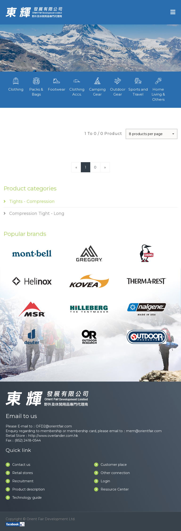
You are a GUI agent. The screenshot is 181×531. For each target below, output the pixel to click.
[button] (151, 134)
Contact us (18, 465)
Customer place (110, 465)
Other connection (112, 473)
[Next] (105, 167)
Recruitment (19, 481)
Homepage (69, 48)
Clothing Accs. (77, 86)
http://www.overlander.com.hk (53, 436)
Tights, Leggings (118, 48)
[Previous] (76, 167)
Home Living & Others (158, 89)
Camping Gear (97, 86)
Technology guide (24, 497)
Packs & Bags (36, 86)
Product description (25, 489)
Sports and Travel (138, 86)
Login (102, 481)
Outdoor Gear (117, 86)
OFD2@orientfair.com (54, 426)
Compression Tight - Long (34, 213)
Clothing (92, 48)
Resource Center (111, 489)
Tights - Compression (154, 48)
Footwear (56, 84)
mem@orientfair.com (144, 431)
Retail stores (19, 473)
